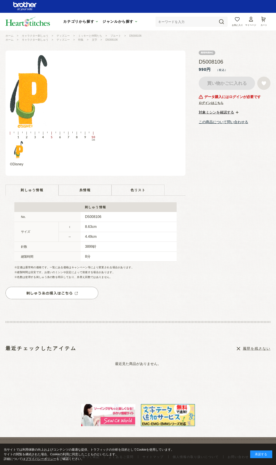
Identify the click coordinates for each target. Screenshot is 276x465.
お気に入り (237, 25)
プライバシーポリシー (40, 459)
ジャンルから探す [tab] (118, 21)
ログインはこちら (211, 103)
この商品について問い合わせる (223, 122)
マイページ (250, 25)
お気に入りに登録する (263, 83)
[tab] (218, 112)
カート (264, 25)
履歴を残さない (256, 348)
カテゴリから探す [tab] (78, 21)
